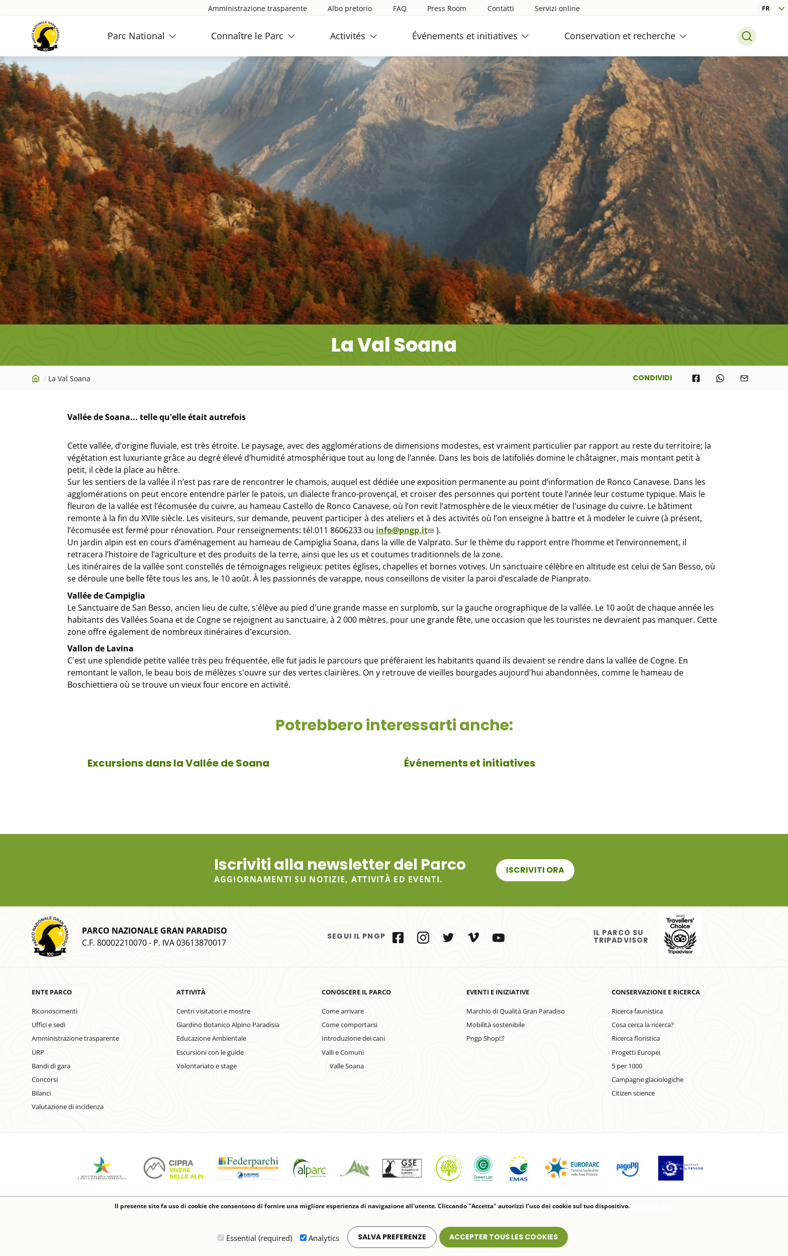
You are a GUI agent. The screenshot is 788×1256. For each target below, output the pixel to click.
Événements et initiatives (465, 36)
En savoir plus (652, 1206)
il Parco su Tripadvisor (680, 934)
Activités (347, 36)
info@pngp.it (406, 530)
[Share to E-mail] (744, 378)
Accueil (37, 378)
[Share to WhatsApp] (720, 378)
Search (746, 36)
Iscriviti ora (535, 870)
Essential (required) (259, 1238)
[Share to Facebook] (696, 378)
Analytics (324, 1238)
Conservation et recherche (619, 36)
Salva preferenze (392, 1237)
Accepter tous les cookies (503, 1237)
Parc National (136, 36)
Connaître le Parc (247, 36)
